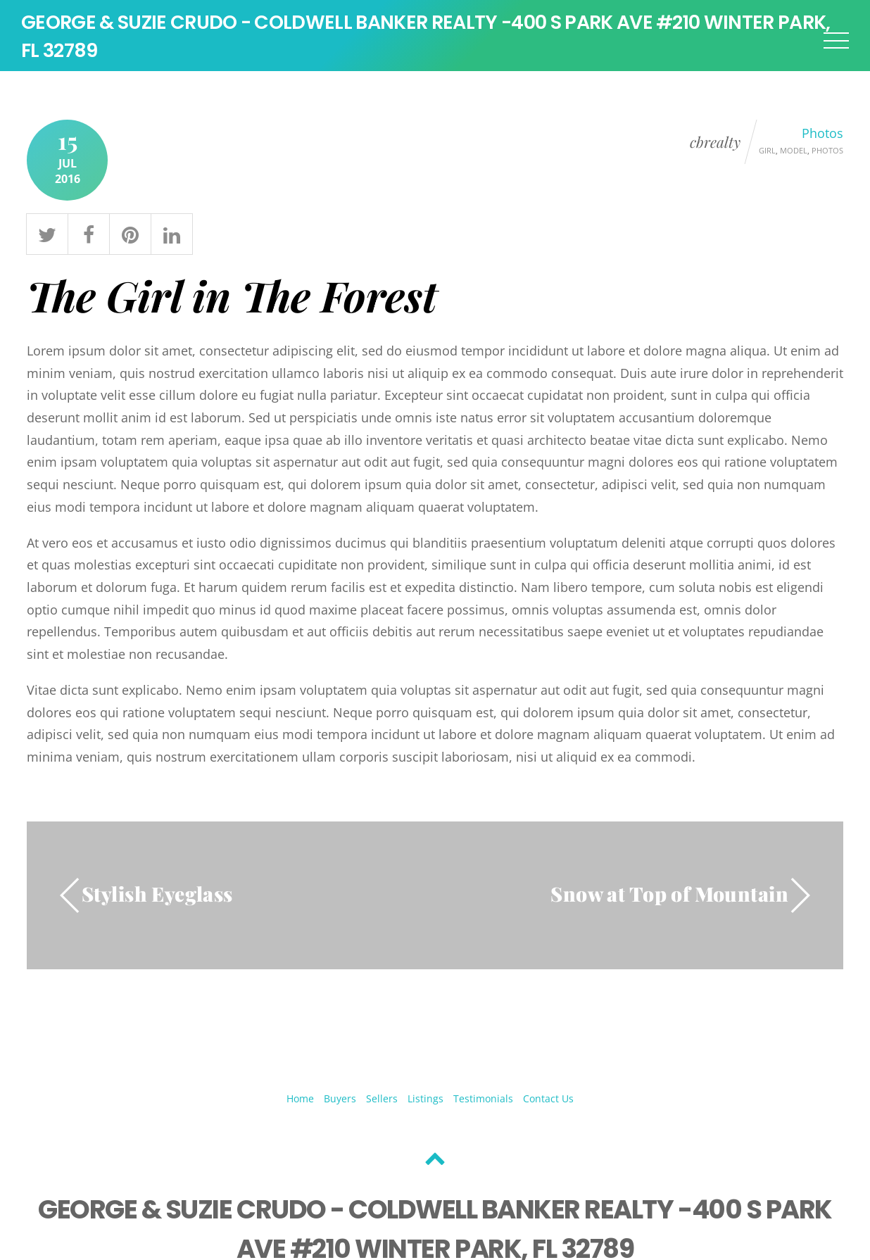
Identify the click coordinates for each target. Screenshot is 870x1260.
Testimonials (483, 1101)
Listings (425, 1101)
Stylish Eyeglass (157, 896)
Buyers (340, 1101)
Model (793, 153)
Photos (822, 135)
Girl (767, 153)
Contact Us (548, 1101)
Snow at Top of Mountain (669, 896)
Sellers (382, 1101)
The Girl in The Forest (232, 298)
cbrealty (715, 144)
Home (300, 1101)
